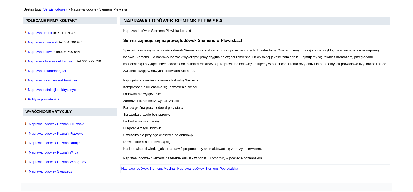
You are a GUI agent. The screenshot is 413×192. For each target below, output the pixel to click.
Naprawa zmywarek (43, 42)
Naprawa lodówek (41, 52)
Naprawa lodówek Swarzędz (50, 171)
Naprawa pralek (40, 33)
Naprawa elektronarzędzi (47, 71)
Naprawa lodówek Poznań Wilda (53, 152)
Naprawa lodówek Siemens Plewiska (172, 20)
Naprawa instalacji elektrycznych (52, 90)
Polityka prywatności (43, 99)
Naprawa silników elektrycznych (52, 61)
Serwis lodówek (55, 9)
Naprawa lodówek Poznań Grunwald (56, 124)
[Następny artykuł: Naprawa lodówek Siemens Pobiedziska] (207, 168)
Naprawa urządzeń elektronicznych (54, 80)
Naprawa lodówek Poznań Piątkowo (56, 133)
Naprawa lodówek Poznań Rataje (54, 143)
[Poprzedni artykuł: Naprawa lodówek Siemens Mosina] (148, 168)
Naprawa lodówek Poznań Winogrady (57, 162)
